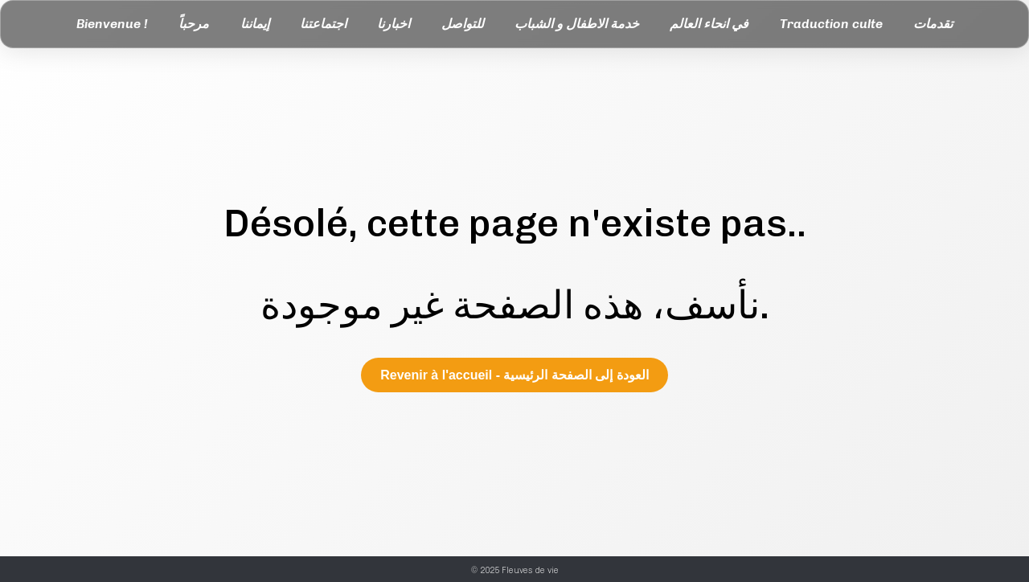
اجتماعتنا (323, 23)
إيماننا (254, 23)
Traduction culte (831, 23)
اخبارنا (393, 23)
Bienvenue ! (112, 23)
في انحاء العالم (709, 23)
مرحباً (193, 23)
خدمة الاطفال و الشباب (576, 23)
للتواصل (462, 23)
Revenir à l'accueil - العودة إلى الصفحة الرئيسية (514, 375)
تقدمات (933, 23)
